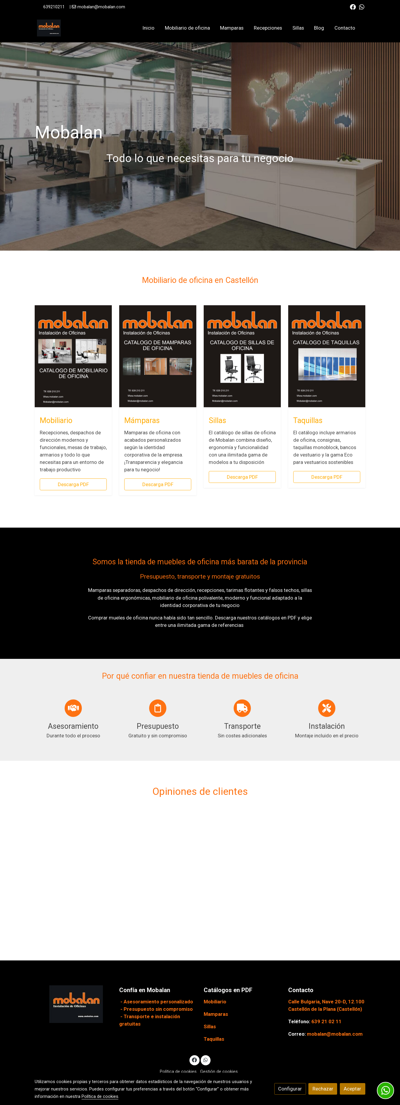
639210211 (54, 6)
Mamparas (216, 1014)
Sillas (210, 1026)
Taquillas (214, 1039)
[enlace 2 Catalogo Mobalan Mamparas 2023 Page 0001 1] (157, 356)
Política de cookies (178, 1071)
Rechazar (323, 1089)
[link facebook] (353, 6)
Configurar (290, 1089)
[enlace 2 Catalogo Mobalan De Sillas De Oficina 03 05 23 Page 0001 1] (242, 356)
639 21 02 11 (326, 1021)
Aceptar (352, 1089)
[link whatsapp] (361, 6)
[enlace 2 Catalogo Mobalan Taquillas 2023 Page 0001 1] (326, 356)
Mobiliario (215, 1002)
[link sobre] (73, 1004)
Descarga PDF (73, 484)
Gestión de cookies (219, 1071)
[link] (49, 28)
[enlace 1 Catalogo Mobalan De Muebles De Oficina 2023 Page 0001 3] (73, 356)
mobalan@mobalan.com (101, 6)
